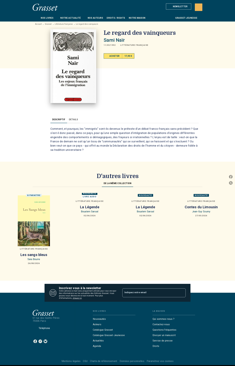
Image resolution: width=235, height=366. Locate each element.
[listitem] (35, 341)
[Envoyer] (182, 292)
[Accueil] (45, 7)
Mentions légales (71, 361)
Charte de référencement (103, 361)
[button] (178, 6)
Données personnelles (132, 361)
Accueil (38, 24)
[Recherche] (198, 7)
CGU (85, 361)
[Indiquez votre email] (150, 292)
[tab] (36, 18)
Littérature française (64, 24)
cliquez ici (77, 298)
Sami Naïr (114, 40)
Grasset (48, 24)
